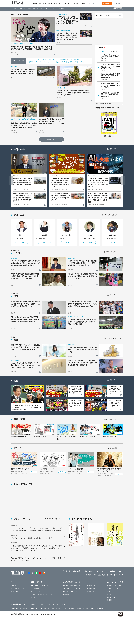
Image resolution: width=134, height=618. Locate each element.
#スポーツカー (52, 59)
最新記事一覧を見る (51, 139)
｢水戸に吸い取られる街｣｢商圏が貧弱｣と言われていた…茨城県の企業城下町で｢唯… (110, 66)
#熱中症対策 (62, 59)
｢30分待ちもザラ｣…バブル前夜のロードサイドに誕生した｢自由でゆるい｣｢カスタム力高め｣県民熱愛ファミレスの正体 (60, 183)
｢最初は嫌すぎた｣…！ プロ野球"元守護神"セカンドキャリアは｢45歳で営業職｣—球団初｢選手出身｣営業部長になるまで (26, 319)
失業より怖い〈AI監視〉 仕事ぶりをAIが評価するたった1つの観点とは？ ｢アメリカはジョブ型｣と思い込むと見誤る (98, 198)
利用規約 (109, 600)
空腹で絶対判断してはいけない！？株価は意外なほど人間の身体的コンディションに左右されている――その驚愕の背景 (25, 347)
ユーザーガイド (111, 597)
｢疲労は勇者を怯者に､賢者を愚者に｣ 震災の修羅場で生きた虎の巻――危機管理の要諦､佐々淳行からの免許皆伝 (22, 181)
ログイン (118, 3)
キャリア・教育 (38, 8)
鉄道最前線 (14, 591)
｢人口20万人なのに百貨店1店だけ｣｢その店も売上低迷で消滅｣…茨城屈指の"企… (110, 94)
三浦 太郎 (90, 235)
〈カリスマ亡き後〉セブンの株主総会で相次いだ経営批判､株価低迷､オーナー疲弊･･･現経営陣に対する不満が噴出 (82, 263)
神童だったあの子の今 (87, 436)
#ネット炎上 (56, 62)
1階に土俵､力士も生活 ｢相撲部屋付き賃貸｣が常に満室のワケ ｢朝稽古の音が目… (110, 75)
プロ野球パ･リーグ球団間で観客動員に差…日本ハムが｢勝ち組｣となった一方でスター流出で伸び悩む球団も (82, 322)
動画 (55, 3)
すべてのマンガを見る (110, 448)
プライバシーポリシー (35, 608)
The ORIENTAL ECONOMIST (40, 585)
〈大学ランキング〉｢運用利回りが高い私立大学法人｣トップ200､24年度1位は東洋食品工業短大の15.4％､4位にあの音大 (74, 93)
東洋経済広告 (91, 585)
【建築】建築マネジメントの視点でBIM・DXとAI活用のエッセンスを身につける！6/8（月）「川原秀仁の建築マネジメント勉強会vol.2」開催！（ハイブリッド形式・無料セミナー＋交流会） (37, 548)
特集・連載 (42, 3)
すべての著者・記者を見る (110, 215)
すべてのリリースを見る (52, 519)
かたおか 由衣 (67, 235)
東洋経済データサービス (70, 591)
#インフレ (31, 59)
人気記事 (100, 47)
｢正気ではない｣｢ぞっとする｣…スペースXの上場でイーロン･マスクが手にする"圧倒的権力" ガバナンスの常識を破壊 (67, 20)
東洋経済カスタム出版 (93, 588)
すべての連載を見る (110, 419)
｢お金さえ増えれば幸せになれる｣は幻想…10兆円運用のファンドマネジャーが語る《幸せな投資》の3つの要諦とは (82, 363)
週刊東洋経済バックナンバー (107, 108)
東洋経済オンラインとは (103, 15)
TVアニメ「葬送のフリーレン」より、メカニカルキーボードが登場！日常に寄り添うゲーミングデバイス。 (37, 559)
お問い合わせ (99, 608)
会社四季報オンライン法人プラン (73, 588)
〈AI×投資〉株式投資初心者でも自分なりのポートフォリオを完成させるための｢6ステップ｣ (82, 350)
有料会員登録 (106, 3)
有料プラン (110, 591)
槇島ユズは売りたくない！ (20, 469)
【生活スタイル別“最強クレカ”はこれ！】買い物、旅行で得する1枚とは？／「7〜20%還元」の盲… (75, 404)
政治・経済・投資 (25, 8)
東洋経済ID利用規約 (75, 608)
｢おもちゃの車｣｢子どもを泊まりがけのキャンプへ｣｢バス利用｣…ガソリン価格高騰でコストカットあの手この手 (82, 276)
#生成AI (83, 62)
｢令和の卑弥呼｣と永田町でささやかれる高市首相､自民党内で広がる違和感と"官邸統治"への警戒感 (32, 48)
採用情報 (41, 604)
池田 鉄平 (21, 235)
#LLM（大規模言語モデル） (70, 62)
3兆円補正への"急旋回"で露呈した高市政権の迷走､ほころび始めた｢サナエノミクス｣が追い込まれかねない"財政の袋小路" (25, 263)
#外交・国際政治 (74, 59)
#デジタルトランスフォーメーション (39, 62)
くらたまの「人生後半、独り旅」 (66, 438)
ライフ (46, 8)
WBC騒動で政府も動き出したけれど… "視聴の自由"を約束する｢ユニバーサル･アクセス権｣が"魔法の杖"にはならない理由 (82, 304)
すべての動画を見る (110, 380)
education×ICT (15, 585)
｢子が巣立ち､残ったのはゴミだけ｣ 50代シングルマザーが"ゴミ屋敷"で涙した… (110, 56)
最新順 (34, 3)
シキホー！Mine (36, 597)
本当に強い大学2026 (110, 436)
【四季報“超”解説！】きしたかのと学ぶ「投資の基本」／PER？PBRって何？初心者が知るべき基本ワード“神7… (26, 407)
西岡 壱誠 (112, 235)
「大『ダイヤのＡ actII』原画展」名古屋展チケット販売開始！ (32, 538)
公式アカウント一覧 (52, 604)
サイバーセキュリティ (17, 588)
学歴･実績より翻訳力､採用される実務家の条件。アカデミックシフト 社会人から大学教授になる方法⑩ (24, 125)
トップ (28, 3)
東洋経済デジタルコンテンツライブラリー (43, 594)
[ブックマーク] (54, 54)
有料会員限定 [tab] (115, 51)
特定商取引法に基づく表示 (59, 608)
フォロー (21, 242)
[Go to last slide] (11, 180)
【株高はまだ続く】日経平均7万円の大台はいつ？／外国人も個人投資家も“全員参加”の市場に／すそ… (75, 390)
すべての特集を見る (110, 149)
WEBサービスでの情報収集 (19, 608)
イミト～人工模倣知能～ (76, 469)
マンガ (61, 3)
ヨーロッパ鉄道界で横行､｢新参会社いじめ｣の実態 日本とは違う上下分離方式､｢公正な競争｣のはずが (23, 71)
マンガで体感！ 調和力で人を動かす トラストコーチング (109, 470)
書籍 (83, 3)
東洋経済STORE (36, 591)
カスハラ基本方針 (88, 608)
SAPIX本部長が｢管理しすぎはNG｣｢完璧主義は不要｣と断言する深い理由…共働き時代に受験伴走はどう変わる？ (51, 121)
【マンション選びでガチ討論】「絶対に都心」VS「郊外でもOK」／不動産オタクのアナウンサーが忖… (115, 404)
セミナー (68, 3)
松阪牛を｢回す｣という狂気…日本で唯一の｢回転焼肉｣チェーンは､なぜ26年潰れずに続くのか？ (60, 197)
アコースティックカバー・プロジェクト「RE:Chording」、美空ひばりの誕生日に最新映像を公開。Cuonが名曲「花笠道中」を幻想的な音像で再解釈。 (37, 529)
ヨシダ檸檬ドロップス (47, 469)
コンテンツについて (113, 588)
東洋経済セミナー (68, 594)
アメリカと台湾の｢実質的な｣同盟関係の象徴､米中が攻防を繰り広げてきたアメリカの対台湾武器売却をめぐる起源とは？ (67, 36)
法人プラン (110, 594)
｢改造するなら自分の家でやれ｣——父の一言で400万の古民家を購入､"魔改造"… (110, 85)
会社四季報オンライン (37, 588)
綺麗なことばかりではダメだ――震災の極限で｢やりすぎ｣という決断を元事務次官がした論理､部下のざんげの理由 (22, 197)
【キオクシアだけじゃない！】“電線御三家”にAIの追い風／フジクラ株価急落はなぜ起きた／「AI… (115, 390)
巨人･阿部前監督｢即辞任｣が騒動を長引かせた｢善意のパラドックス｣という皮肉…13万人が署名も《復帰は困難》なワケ (25, 304)
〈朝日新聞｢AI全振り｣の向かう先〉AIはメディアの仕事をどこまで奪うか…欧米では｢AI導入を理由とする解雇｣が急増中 (98, 183)
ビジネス (15, 8)
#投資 (44, 59)
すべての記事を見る (110, 252)
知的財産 (47, 608)
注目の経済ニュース (41, 436)
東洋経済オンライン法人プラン (72, 585)
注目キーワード (18, 61)
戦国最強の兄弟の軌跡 (18, 436)
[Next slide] (123, 180)
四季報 (76, 3)
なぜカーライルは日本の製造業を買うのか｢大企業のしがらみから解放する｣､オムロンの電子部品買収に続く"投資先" (25, 365)
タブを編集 (119, 8)
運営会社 (33, 604)
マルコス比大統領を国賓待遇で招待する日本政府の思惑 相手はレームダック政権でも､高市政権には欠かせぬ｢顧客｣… (25, 276)
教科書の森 (90, 591)
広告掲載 (63, 604)
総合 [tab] (103, 51)
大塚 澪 (44, 235)
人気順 (50, 3)
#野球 (38, 59)
